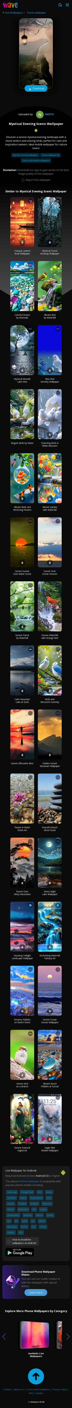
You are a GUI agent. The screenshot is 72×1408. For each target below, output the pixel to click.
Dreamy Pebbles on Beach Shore (22, 1021)
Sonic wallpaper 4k (50, 155)
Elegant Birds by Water (22, 443)
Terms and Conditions (38, 1389)
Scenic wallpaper (36, 12)
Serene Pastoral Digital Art (22, 1149)
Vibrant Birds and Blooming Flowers (22, 508)
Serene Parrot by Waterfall (22, 636)
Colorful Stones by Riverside (22, 316)
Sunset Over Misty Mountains (22, 893)
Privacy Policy (59, 1389)
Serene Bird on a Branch (22, 1085)
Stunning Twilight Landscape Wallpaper (22, 957)
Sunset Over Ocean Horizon (49, 572)
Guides (39, 1393)
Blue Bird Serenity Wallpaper (50, 380)
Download (36, 89)
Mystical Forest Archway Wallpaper (49, 252)
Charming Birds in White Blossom (50, 444)
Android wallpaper (28, 1181)
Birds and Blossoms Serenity (49, 700)
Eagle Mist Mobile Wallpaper (49, 1149)
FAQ (31, 1393)
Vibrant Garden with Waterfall (49, 508)
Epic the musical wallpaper (25, 155)
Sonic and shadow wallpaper (36, 160)
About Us (19, 1389)
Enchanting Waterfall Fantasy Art (50, 957)
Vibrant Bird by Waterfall (50, 316)
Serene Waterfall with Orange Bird (49, 636)
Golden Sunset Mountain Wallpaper (50, 765)
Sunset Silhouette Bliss (22, 763)
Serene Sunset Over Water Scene (22, 572)
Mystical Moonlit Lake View (22, 380)
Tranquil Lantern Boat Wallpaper (22, 252)
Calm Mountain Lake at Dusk (22, 700)
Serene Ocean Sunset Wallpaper (49, 1021)
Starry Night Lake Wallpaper (49, 893)
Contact (7, 1389)
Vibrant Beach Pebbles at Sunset (50, 1085)
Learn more (36, 1292)
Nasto (44, 114)
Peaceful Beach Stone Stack (50, 829)
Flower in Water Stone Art (22, 829)
